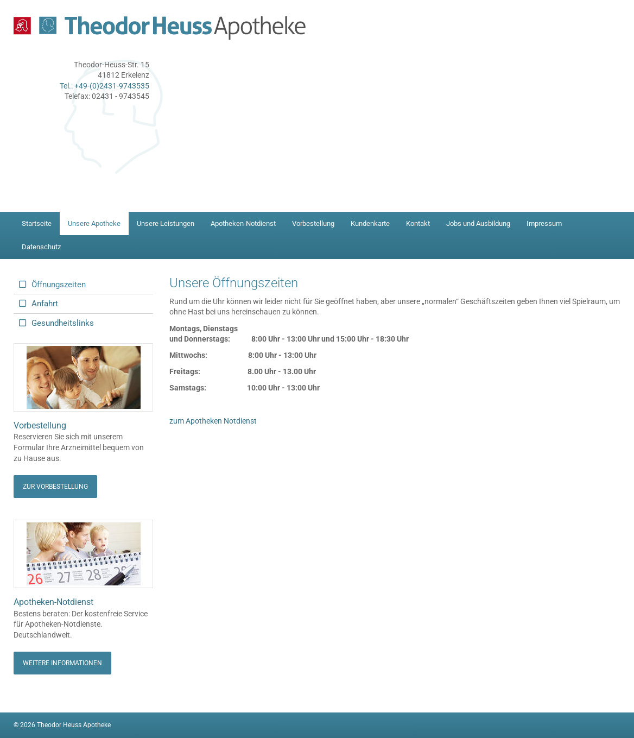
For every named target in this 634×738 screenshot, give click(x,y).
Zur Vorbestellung (55, 486)
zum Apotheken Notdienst (213, 421)
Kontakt (418, 223)
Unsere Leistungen (165, 223)
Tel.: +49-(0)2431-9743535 (104, 85)
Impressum (544, 223)
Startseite (37, 223)
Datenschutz (41, 247)
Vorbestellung (313, 223)
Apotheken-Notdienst (243, 223)
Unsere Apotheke (94, 223)
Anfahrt (44, 303)
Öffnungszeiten (58, 284)
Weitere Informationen (62, 663)
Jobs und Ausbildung (478, 223)
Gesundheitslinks (62, 323)
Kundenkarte (370, 223)
